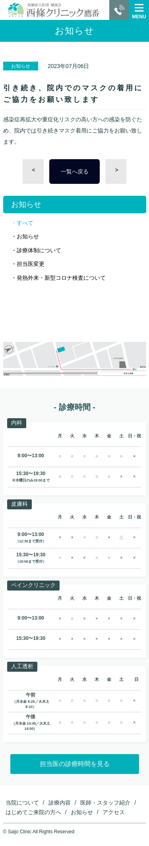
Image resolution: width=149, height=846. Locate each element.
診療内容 (59, 802)
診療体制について (39, 250)
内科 (16, 422)
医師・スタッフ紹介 (105, 802)
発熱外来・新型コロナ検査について (61, 278)
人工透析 (22, 666)
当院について (22, 802)
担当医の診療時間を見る (75, 763)
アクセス (114, 812)
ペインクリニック (33, 585)
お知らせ (28, 236)
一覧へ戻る (75, 171)
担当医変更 (31, 264)
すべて (25, 223)
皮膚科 (19, 504)
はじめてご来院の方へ (33, 812)
